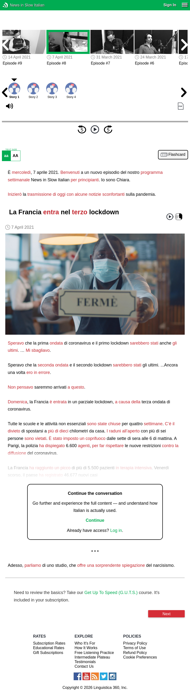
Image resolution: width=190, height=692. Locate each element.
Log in (116, 530)
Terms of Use (134, 648)
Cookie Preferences (140, 657)
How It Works (86, 648)
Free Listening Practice (94, 653)
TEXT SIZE (11, 149)
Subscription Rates (49, 643)
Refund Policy (135, 653)
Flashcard (176, 155)
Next (167, 614)
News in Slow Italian (12, 5)
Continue (95, 520)
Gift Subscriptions (48, 653)
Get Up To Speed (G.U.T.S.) (111, 592)
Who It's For (85, 643)
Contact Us (84, 666)
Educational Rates (48, 648)
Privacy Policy (135, 643)
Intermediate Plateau (92, 657)
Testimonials (85, 662)
